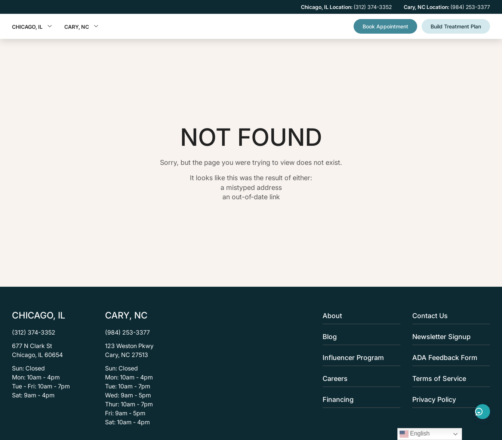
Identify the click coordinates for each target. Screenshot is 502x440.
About (359, 316)
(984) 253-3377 (127, 332)
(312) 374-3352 (33, 332)
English (415, 434)
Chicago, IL (32, 27)
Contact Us (449, 316)
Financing (359, 399)
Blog (359, 337)
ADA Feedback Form (449, 357)
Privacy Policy (449, 399)
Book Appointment (385, 26)
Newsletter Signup (449, 337)
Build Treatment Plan (456, 26)
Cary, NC (81, 27)
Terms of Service (449, 378)
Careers (359, 378)
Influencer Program (359, 357)
